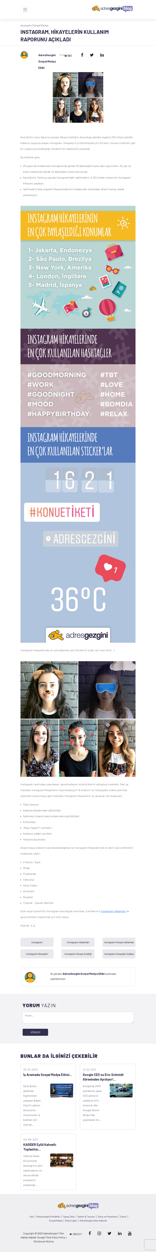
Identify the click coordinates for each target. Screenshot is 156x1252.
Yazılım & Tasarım (86, 1216)
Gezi (32, 1216)
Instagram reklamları (113, 911)
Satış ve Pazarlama (107, 1216)
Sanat (123, 1216)
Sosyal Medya (40, 25)
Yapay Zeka (69, 1216)
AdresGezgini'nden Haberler (93, 1220)
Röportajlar (71, 1220)
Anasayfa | (26, 25)
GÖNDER (35, 1032)
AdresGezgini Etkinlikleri (48, 1216)
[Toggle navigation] (25, 9)
